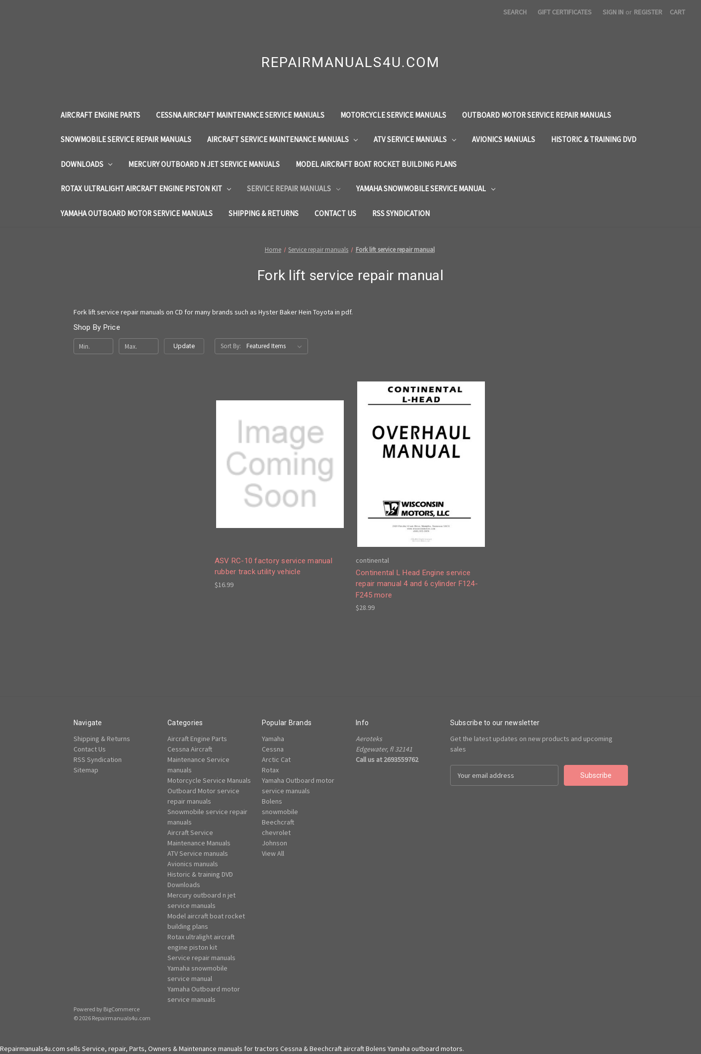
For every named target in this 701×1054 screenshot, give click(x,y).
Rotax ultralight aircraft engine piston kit (146, 188)
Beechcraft (278, 822)
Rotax (270, 769)
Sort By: (231, 346)
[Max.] (139, 346)
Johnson (274, 842)
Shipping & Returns (264, 213)
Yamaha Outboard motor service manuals (137, 213)
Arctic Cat (276, 759)
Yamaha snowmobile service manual (425, 188)
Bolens (272, 801)
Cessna (273, 749)
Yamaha (273, 738)
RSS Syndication (401, 213)
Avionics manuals (503, 139)
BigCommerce (121, 1009)
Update (184, 346)
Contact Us (335, 213)
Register (648, 11)
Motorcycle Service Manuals (393, 115)
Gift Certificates (565, 11)
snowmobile (280, 811)
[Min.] (94, 346)
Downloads (87, 164)
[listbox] (276, 346)
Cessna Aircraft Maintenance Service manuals (240, 115)
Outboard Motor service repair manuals (536, 115)
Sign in (613, 11)
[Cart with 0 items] (677, 12)
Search (515, 11)
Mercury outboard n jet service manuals (204, 164)
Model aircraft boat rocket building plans (376, 164)
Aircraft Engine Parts (100, 115)
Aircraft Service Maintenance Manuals (282, 139)
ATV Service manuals (415, 139)
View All (273, 853)
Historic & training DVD (593, 139)
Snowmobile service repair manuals (126, 139)
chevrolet (276, 832)
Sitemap (86, 769)
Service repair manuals (293, 188)
